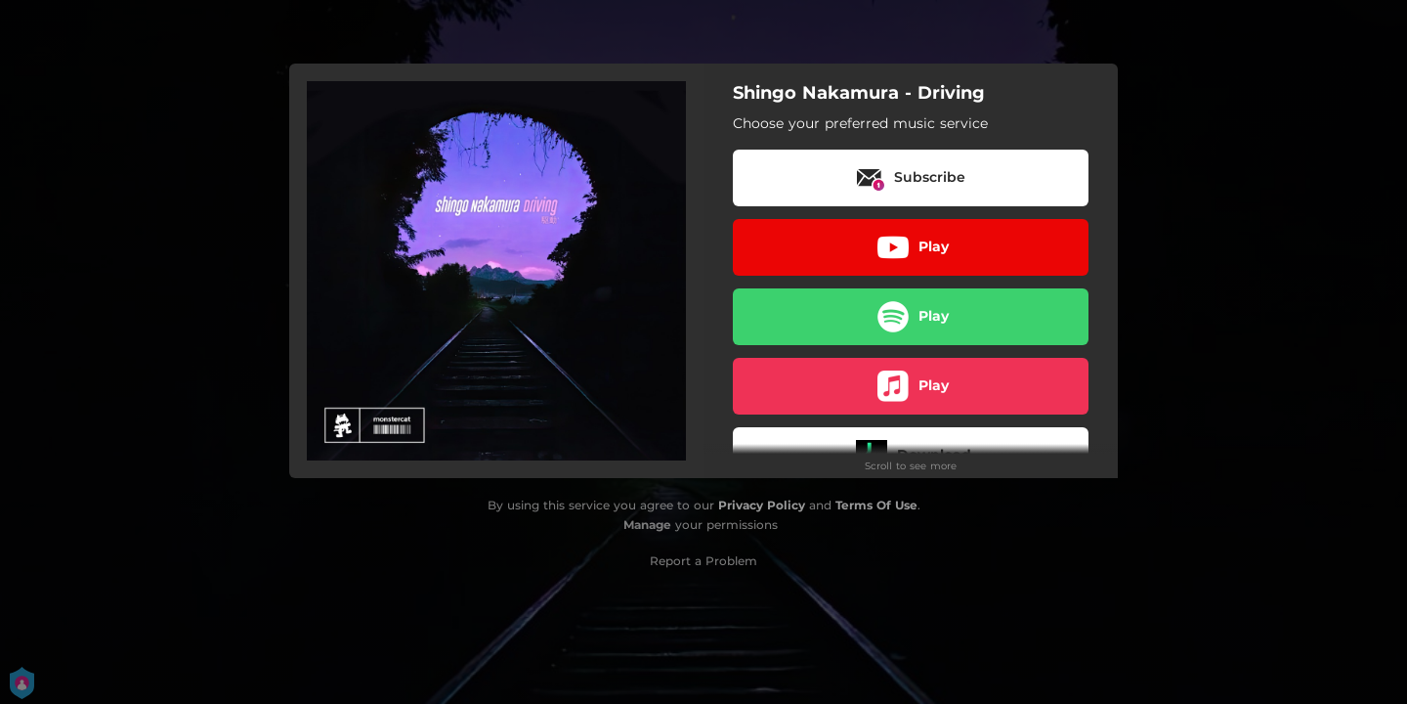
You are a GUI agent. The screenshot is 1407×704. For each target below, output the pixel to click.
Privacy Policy (761, 505)
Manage (647, 524)
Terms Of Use (876, 505)
